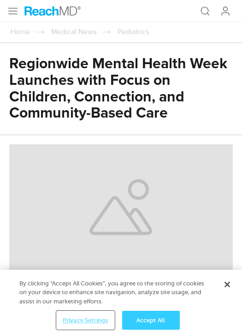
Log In (225, 11)
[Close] (227, 290)
